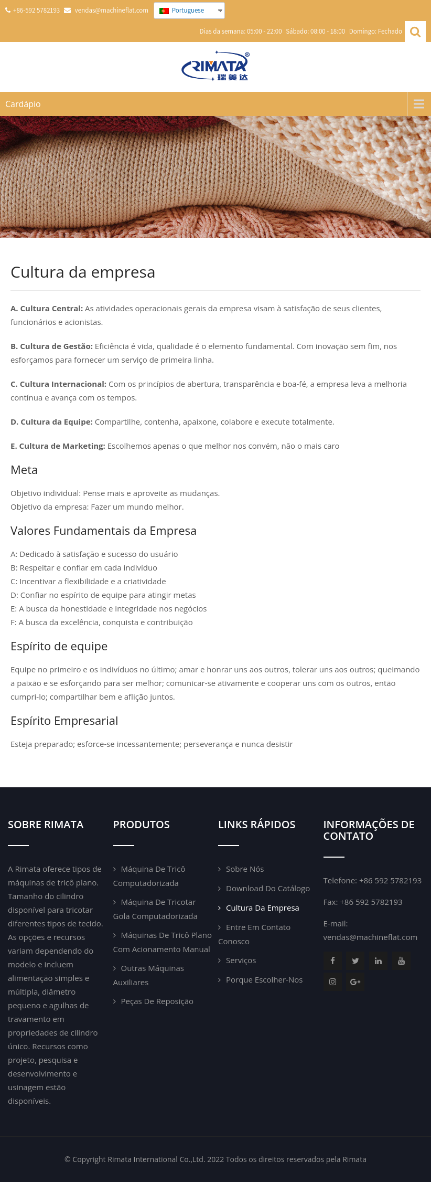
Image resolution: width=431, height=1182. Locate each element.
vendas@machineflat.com (371, 937)
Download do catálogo (268, 888)
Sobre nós (245, 868)
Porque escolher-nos (264, 979)
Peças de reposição (157, 1001)
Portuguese (181, 10)
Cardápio (23, 104)
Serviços (241, 960)
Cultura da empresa (262, 907)
